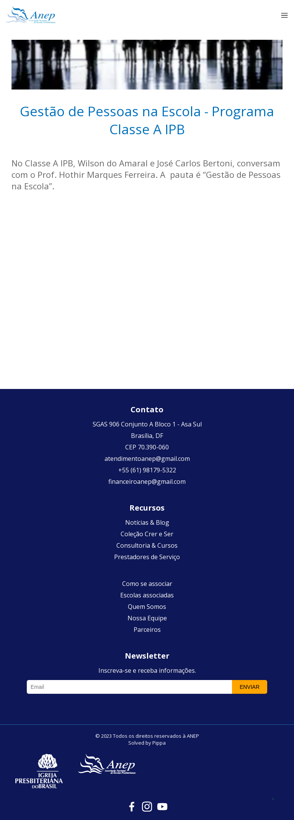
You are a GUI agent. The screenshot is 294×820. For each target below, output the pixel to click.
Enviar (250, 687)
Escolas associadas (147, 595)
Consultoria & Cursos (147, 545)
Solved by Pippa (147, 742)
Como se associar (147, 583)
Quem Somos (147, 606)
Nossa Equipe (147, 618)
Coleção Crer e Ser (147, 534)
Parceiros (147, 629)
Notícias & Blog (147, 522)
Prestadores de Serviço (147, 557)
